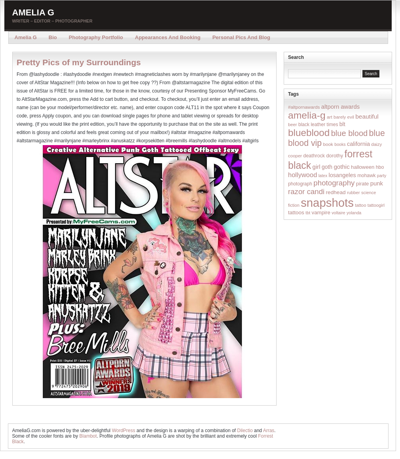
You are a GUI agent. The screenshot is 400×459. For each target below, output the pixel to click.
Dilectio (244, 430)
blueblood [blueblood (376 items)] (309, 132)
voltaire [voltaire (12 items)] (338, 212)
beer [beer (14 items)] (292, 124)
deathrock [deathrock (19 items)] (314, 156)
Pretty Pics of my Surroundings (79, 62)
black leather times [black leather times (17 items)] (318, 124)
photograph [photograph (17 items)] (300, 184)
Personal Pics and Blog (241, 37)
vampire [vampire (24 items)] (320, 212)
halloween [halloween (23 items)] (362, 167)
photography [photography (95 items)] (334, 183)
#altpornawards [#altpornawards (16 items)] (304, 107)
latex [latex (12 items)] (323, 175)
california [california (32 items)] (358, 144)
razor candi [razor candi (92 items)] (306, 191)
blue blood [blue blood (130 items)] (349, 133)
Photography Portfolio (96, 37)
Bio (53, 37)
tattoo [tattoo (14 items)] (360, 205)
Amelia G (33, 12)
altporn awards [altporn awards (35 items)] (340, 107)
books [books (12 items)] (339, 144)
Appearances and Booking (168, 37)
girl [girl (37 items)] (316, 166)
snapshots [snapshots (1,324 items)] (327, 202)
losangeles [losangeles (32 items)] (342, 175)
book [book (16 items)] (328, 144)
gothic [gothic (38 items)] (341, 166)
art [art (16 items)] (329, 116)
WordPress (123, 430)
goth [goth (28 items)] (327, 167)
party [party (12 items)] (382, 175)
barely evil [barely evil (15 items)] (344, 117)
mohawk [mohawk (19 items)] (366, 175)
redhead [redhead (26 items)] (336, 192)
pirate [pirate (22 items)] (362, 184)
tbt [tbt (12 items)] (307, 212)
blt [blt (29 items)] (342, 124)
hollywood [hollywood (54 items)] (302, 174)
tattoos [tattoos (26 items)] (296, 212)
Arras (269, 430)
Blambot (88, 436)
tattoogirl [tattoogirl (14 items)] (376, 205)
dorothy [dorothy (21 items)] (334, 156)
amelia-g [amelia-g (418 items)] (307, 115)
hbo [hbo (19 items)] (380, 167)
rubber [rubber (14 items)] (353, 192)
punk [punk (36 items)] (376, 183)
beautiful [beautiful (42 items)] (367, 116)
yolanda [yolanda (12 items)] (354, 212)
